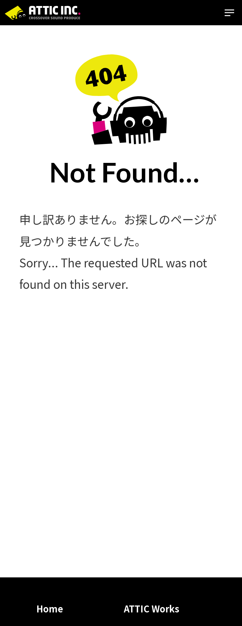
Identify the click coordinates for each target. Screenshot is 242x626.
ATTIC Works (151, 608)
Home (49, 608)
